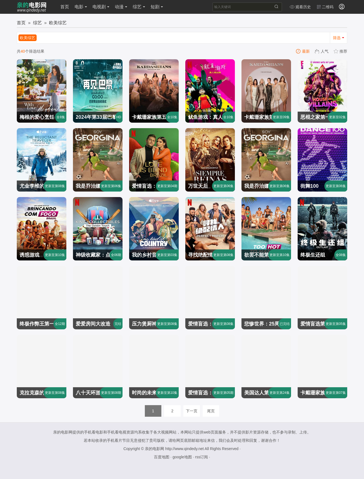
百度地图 (161, 457)
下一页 (191, 411)
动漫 (121, 6)
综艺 (139, 6)
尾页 (211, 411)
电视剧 (101, 6)
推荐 (340, 51)
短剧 (157, 6)
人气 (321, 51)
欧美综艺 (58, 22)
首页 (64, 6)
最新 (303, 51)
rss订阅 (201, 457)
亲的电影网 (154, 448)
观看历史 (300, 6)
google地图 (182, 457)
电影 (81, 6)
